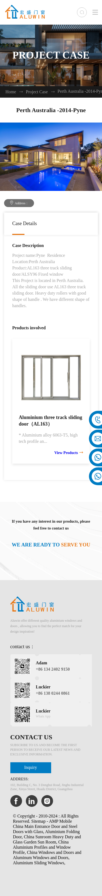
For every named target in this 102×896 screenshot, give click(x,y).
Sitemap (38, 821)
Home (10, 92)
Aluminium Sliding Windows (38, 863)
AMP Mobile (60, 821)
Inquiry (30, 767)
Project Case (37, 92)
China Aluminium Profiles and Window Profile (42, 847)
